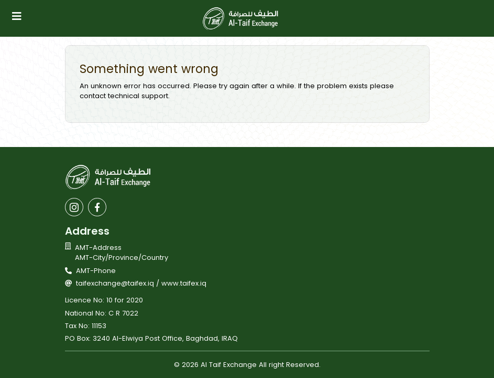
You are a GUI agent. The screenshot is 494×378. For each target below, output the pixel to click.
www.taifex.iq (183, 283)
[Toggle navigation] (16, 16)
